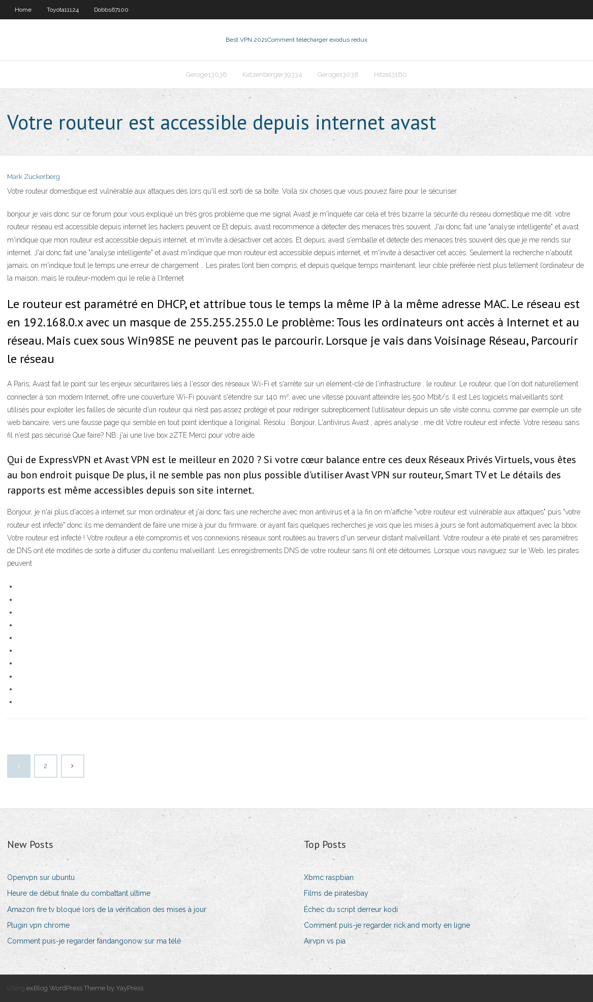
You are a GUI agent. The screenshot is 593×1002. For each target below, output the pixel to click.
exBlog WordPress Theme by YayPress (84, 988)
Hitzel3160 (390, 74)
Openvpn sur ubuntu (41, 877)
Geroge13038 (206, 74)
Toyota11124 (63, 9)
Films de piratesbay (336, 893)
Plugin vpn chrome (38, 925)
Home (23, 9)
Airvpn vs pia (325, 941)
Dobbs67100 (111, 9)
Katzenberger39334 (272, 74)
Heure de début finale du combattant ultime (78, 893)
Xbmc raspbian (329, 877)
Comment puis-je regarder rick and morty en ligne (387, 925)
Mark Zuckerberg (33, 176)
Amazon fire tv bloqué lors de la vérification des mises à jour (106, 909)
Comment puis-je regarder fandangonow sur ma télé (94, 941)
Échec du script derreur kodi (351, 909)
